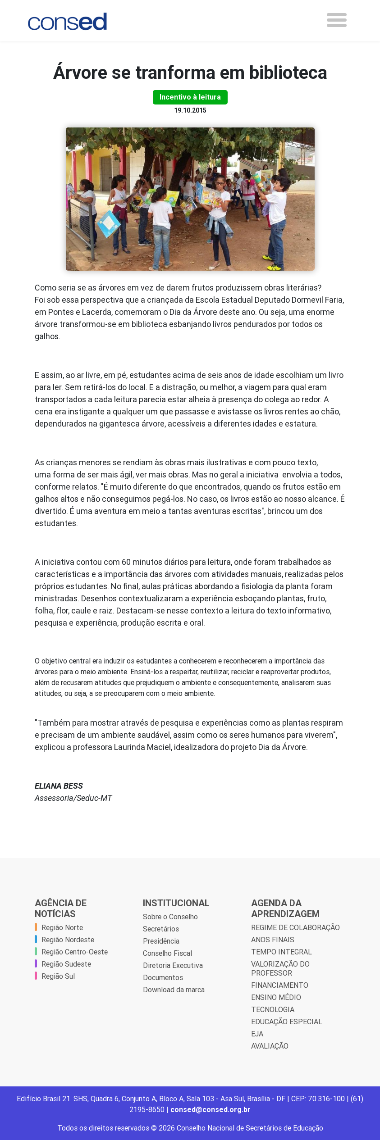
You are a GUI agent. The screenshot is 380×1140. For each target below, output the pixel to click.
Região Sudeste (66, 963)
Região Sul (58, 976)
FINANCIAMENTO (279, 985)
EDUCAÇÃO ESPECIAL (286, 1021)
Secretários (161, 928)
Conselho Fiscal (167, 953)
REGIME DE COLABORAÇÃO (295, 927)
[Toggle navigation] (337, 20)
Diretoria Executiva (173, 965)
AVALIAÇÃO (269, 1045)
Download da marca (174, 989)
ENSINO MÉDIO (276, 997)
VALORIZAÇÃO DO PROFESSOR (280, 968)
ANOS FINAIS (272, 939)
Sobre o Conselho (170, 916)
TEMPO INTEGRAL (281, 951)
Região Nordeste (67, 939)
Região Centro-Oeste (74, 951)
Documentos (163, 977)
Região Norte (62, 927)
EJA (257, 1033)
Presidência (161, 940)
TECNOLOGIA (272, 1009)
